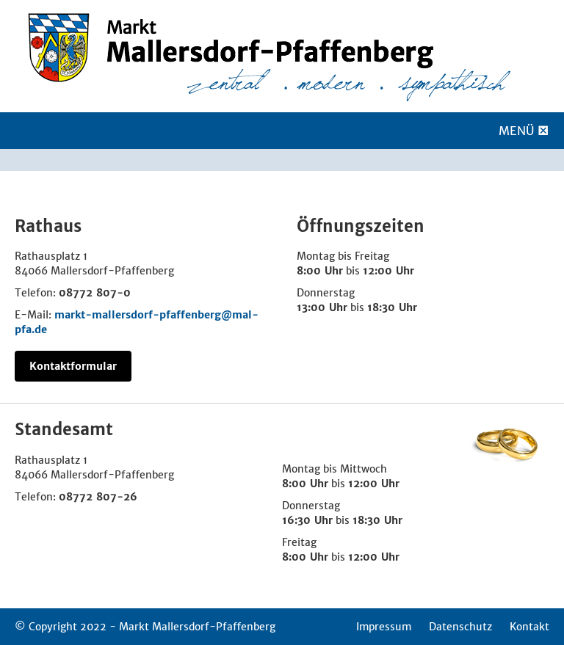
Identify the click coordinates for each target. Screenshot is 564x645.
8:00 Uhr (320, 270)
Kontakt (529, 626)
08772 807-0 (95, 292)
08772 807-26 (98, 496)
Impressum (383, 626)
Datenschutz (460, 626)
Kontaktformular (73, 366)
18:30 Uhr (392, 307)
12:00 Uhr (388, 270)
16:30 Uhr (307, 520)
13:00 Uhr (322, 307)
